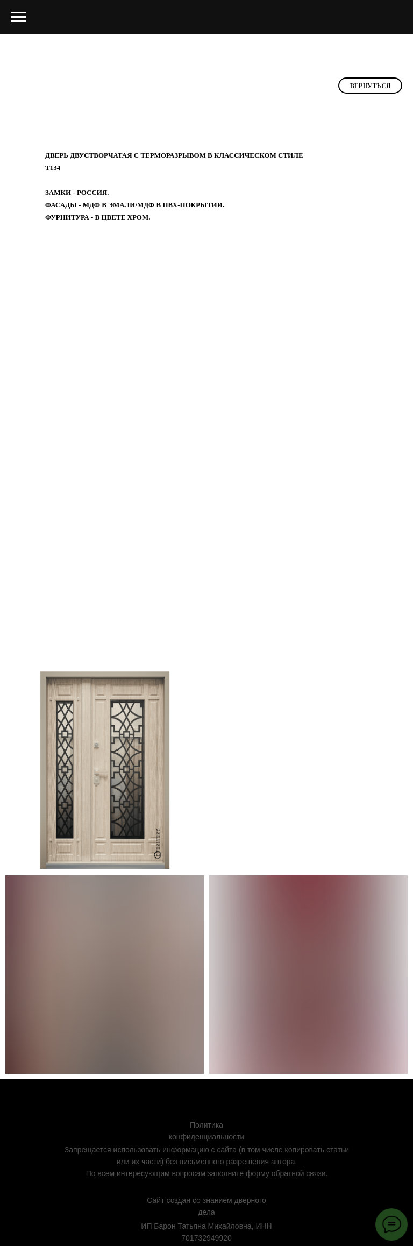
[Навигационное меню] (18, 17)
